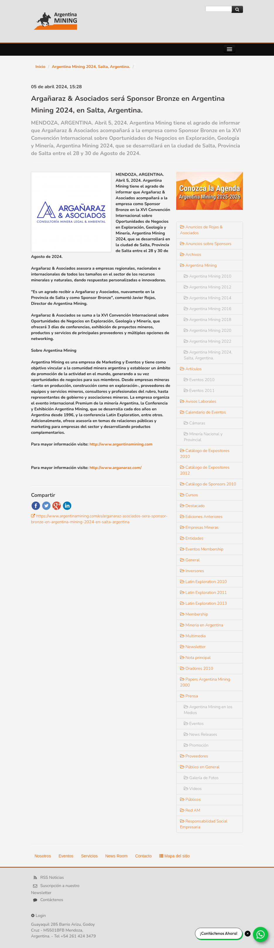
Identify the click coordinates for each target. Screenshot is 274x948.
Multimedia (193, 636)
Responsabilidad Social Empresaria (203, 824)
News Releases (200, 734)
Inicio (40, 66)
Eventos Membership (201, 549)
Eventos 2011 (199, 390)
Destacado (192, 506)
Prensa (189, 696)
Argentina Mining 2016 (207, 309)
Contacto (143, 856)
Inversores (192, 571)
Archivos (190, 254)
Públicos (190, 799)
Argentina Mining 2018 (207, 319)
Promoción (196, 745)
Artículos (191, 369)
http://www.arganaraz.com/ (115, 467)
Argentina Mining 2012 (207, 287)
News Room (116, 856)
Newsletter (193, 647)
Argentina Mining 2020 (207, 330)
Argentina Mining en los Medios (208, 710)
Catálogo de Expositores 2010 (205, 453)
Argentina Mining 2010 (207, 276)
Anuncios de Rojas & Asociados (201, 230)
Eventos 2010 (199, 380)
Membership (194, 614)
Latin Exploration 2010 (203, 582)
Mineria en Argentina (201, 625)
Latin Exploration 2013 (203, 603)
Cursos (189, 495)
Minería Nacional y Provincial (203, 437)
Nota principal (195, 657)
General (190, 560)
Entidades (191, 538)
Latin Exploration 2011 (203, 592)
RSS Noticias (52, 878)
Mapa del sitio (174, 856)
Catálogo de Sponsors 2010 (208, 484)
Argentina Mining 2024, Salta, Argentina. (91, 66)
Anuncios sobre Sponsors (205, 244)
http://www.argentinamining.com (121, 444)
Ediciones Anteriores (201, 516)
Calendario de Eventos (203, 412)
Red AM (190, 810)
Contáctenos (51, 900)
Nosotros (43, 856)
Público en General (200, 767)
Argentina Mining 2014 (207, 298)
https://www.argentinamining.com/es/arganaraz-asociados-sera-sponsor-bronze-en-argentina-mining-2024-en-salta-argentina (99, 519)
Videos (193, 788)
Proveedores (194, 756)
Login (41, 915)
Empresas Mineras (199, 527)
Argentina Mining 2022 (207, 341)
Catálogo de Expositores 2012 (205, 470)
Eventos (194, 723)
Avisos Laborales (198, 401)
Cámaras (194, 423)
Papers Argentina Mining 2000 (205, 682)
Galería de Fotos (201, 778)
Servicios (89, 856)
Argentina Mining (198, 265)
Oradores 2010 (196, 668)
